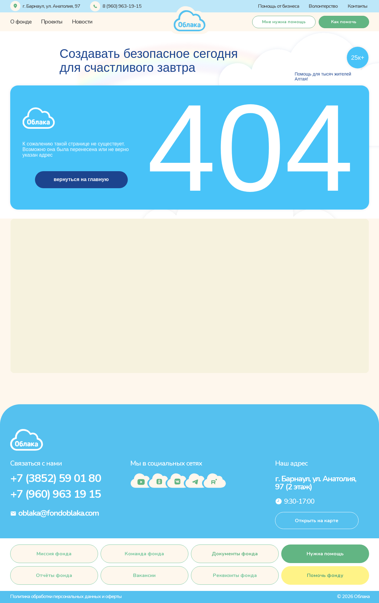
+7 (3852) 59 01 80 (55, 478)
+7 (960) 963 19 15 (55, 494)
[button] (344, 22)
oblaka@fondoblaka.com (58, 513)
